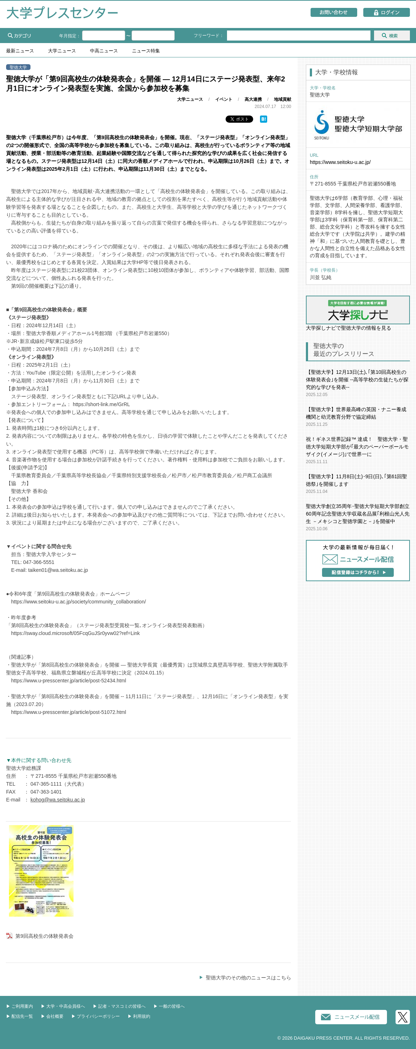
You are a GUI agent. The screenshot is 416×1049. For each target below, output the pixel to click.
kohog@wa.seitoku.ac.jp (57, 800)
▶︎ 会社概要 (52, 1016)
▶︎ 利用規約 (139, 1016)
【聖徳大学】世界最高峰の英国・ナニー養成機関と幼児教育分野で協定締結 (356, 413)
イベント (223, 99)
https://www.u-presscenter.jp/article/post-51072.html (68, 712)
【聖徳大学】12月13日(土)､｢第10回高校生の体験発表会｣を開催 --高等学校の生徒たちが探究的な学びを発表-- (357, 379)
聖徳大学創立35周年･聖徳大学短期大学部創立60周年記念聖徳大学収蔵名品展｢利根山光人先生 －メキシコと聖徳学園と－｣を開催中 (358, 513)
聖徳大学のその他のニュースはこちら (248, 977)
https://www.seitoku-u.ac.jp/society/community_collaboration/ (78, 602)
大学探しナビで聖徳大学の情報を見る (358, 313)
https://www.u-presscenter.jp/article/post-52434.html (68, 680)
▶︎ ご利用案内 (19, 1006)
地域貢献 (282, 99)
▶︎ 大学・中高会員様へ (63, 1006)
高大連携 (253, 99)
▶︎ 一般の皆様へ (169, 1006)
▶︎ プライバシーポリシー (95, 1016)
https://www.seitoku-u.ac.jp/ (340, 162)
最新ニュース (20, 50)
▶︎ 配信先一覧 (19, 1016)
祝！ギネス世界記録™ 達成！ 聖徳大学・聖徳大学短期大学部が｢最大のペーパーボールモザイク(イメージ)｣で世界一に (357, 446)
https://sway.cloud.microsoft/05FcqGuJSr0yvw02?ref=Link (75, 633)
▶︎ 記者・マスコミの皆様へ (119, 1006)
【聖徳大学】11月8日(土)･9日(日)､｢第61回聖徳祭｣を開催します (356, 480)
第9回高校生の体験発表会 (44, 936)
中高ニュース (104, 50)
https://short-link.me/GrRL (101, 404)
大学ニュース (62, 50)
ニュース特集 (146, 50)
